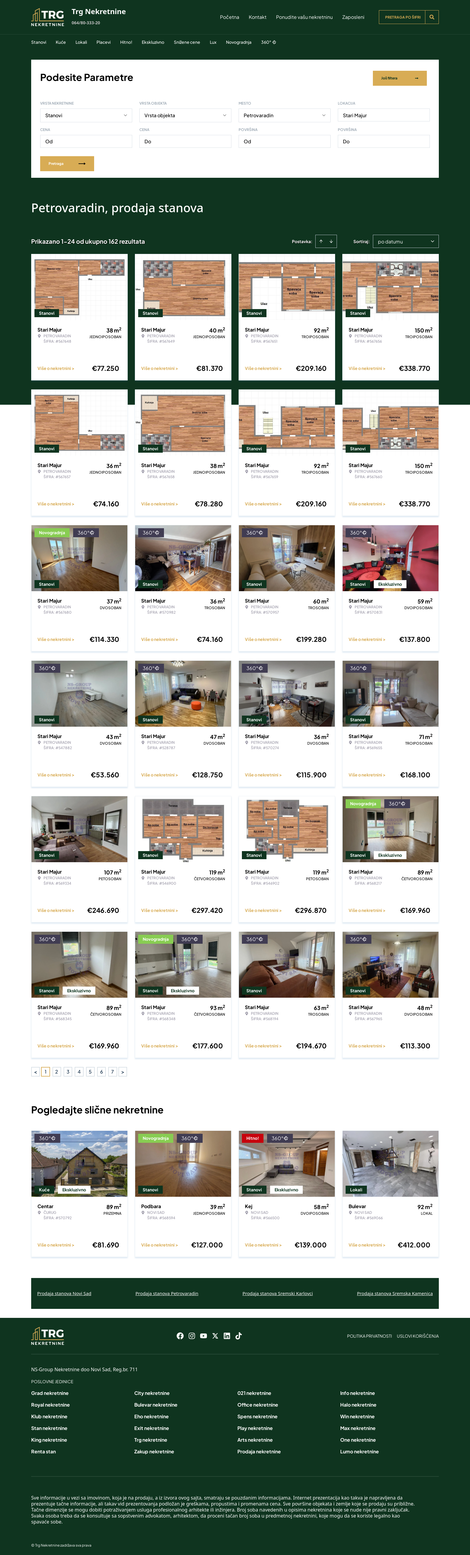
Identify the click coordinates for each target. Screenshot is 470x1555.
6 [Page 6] (101, 1069)
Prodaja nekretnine (259, 1449)
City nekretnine (152, 1391)
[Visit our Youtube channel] (203, 1333)
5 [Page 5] (90, 1069)
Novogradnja (238, 42)
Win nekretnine (357, 1414)
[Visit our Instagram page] (191, 1333)
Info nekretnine (357, 1391)
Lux (213, 42)
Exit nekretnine (151, 1426)
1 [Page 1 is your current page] (45, 1069)
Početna (229, 17)
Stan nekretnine (49, 1426)
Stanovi (38, 42)
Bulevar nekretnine (155, 1402)
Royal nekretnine (50, 1402)
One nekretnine (358, 1437)
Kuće (61, 42)
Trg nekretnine (150, 1437)
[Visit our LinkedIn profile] (227, 1333)
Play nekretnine (255, 1426)
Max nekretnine (358, 1426)
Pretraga (67, 161)
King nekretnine (49, 1437)
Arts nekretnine (255, 1437)
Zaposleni (353, 17)
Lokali (81, 42)
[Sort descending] (331, 239)
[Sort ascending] (321, 239)
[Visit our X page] (215, 1333)
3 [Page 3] (68, 1069)
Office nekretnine (257, 1402)
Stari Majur (355, 113)
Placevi (104, 42)
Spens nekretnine (257, 1414)
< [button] (35, 1069)
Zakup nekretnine (154, 1449)
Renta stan (43, 1449)
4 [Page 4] (79, 1069)
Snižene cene (187, 42)
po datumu (390, 239)
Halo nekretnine (358, 1402)
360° (268, 42)
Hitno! (126, 42)
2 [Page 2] (56, 1069)
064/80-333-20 (86, 22)
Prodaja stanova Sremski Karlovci (277, 1291)
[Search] (432, 17)
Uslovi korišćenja (418, 1333)
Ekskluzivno (153, 42)
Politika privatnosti (369, 1333)
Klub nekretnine (49, 1414)
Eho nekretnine (151, 1414)
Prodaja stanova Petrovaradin (166, 1291)
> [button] (122, 1069)
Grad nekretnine (50, 1391)
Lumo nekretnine (359, 1449)
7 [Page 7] (112, 1069)
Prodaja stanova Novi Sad (64, 1291)
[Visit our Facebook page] (180, 1333)
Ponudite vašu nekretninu (304, 17)
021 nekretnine (254, 1391)
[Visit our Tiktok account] (238, 1333)
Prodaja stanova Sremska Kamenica (395, 1291)
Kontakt (257, 17)
